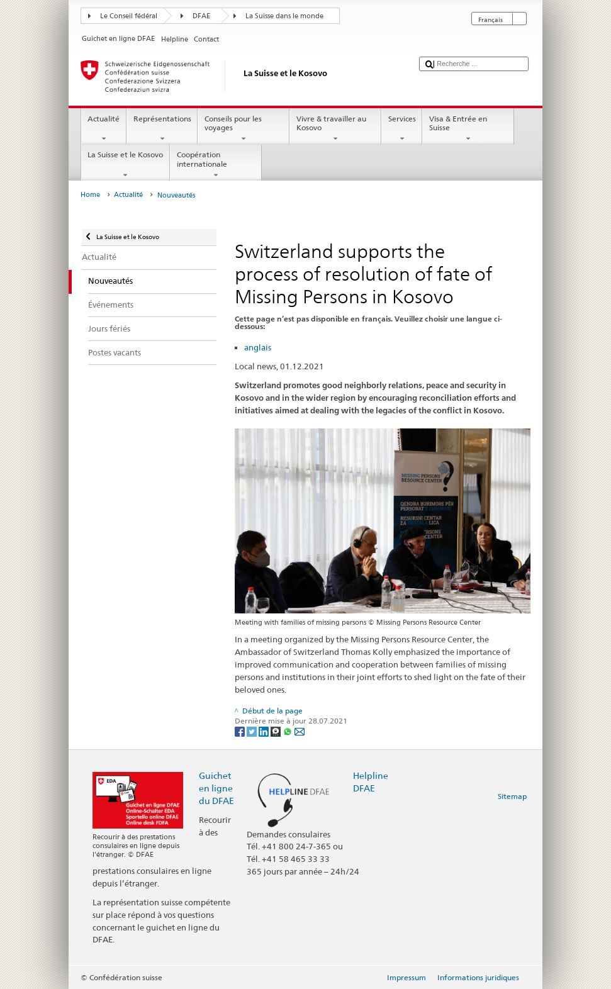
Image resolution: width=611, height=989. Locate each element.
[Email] (299, 730)
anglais (257, 347)
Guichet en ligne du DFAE (216, 788)
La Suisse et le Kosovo (125, 165)
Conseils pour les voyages (243, 129)
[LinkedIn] (265, 730)
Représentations (162, 129)
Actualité (104, 129)
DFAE (201, 16)
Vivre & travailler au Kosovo (335, 129)
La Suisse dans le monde (284, 16)
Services (402, 129)
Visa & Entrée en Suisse (468, 129)
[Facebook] (241, 730)
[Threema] (277, 730)
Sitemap (512, 796)
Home (90, 195)
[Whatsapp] (288, 730)
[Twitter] (253, 730)
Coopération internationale (216, 165)
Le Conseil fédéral (128, 16)
